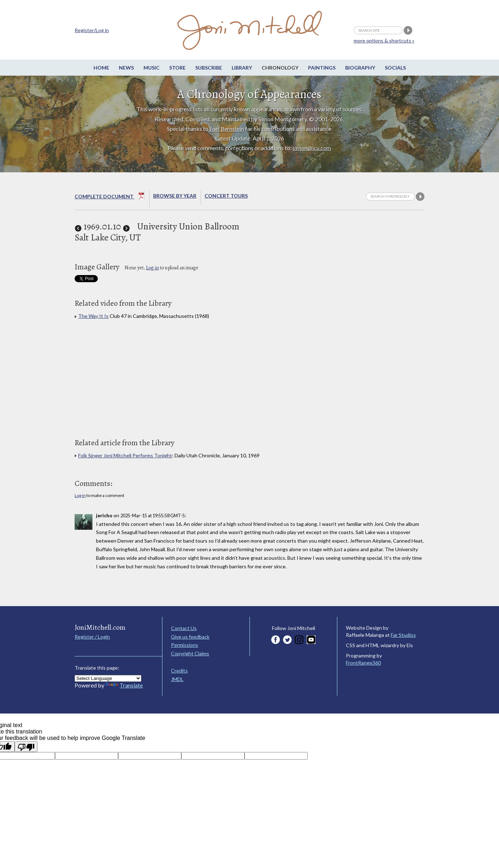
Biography (360, 68)
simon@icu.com (312, 147)
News (126, 68)
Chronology (280, 68)
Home (101, 68)
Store (177, 68)
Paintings (322, 68)
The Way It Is (93, 316)
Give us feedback (190, 637)
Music (151, 68)
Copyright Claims (190, 653)
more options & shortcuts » (384, 40)
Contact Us (184, 628)
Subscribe (208, 68)
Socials (395, 68)
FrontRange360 (363, 663)
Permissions (184, 645)
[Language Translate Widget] (108, 678)
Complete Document (110, 197)
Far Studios (403, 635)
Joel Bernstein (227, 128)
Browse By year (174, 196)
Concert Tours (226, 196)
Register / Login (92, 637)
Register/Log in (92, 30)
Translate (124, 685)
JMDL (177, 679)
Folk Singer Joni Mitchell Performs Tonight (125, 455)
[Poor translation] (26, 746)
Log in (152, 267)
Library (242, 68)
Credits (179, 670)
